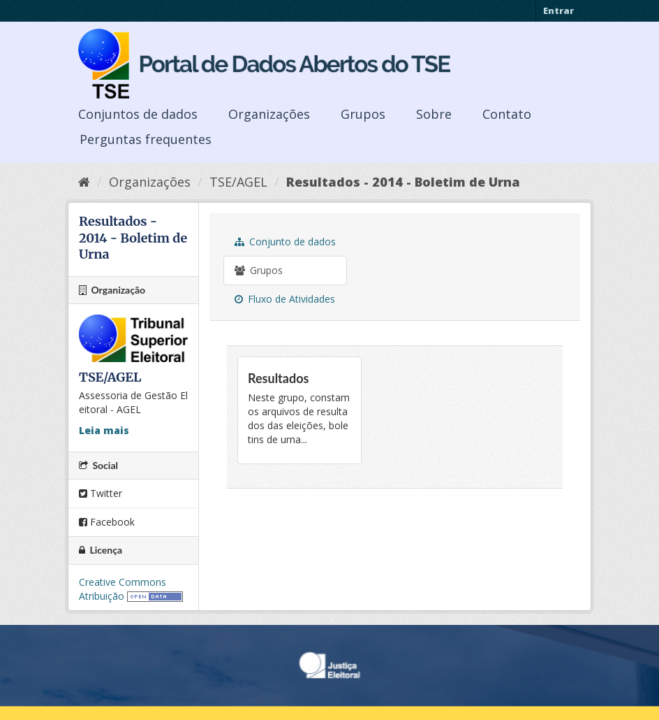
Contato (506, 114)
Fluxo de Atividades (285, 298)
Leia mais (104, 430)
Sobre (434, 114)
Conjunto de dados (285, 241)
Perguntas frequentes (146, 139)
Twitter (100, 493)
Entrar (558, 10)
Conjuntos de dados (138, 114)
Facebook (107, 521)
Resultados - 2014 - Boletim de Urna (403, 181)
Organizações (269, 114)
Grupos (363, 114)
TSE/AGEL (238, 181)
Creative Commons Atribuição (122, 589)
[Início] (84, 181)
